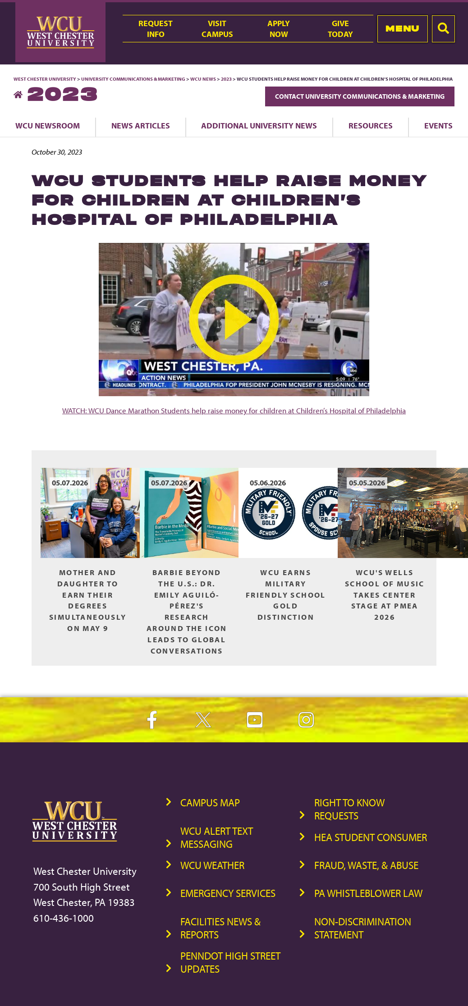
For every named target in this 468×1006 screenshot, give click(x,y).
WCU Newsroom (47, 125)
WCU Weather (212, 865)
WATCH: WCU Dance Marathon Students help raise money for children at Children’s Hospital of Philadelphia (234, 410)
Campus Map (210, 802)
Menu (402, 28)
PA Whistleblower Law (368, 893)
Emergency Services (227, 893)
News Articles (140, 125)
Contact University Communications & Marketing (360, 96)
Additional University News (259, 125)
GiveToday (340, 28)
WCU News (203, 79)
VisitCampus (217, 28)
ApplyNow (278, 28)
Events (438, 125)
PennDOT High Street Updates (230, 962)
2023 (226, 79)
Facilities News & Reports (220, 928)
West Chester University (45, 79)
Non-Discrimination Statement (362, 928)
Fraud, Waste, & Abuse (366, 865)
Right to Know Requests (349, 809)
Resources (371, 125)
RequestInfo (155, 28)
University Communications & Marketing (133, 79)
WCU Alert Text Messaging (216, 837)
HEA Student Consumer (370, 837)
